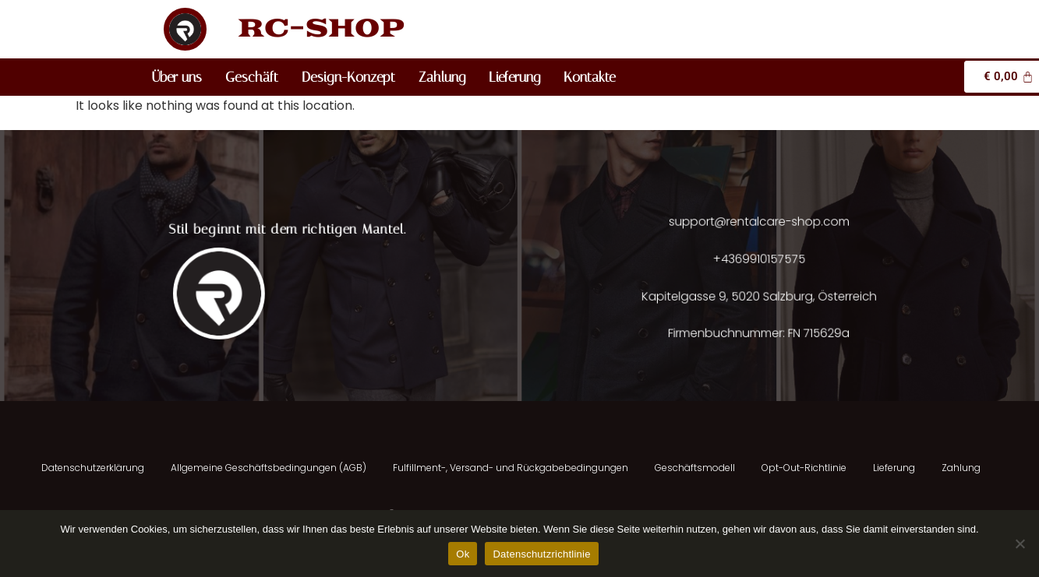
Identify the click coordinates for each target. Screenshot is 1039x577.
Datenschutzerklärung (92, 467)
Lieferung (514, 77)
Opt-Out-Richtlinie (804, 467)
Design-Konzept (348, 77)
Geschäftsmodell (695, 467)
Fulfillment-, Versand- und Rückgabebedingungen (510, 467)
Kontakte (590, 77)
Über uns (177, 77)
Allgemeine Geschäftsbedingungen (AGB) (268, 467)
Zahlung (442, 77)
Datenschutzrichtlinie (541, 554)
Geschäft (251, 77)
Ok (462, 554)
